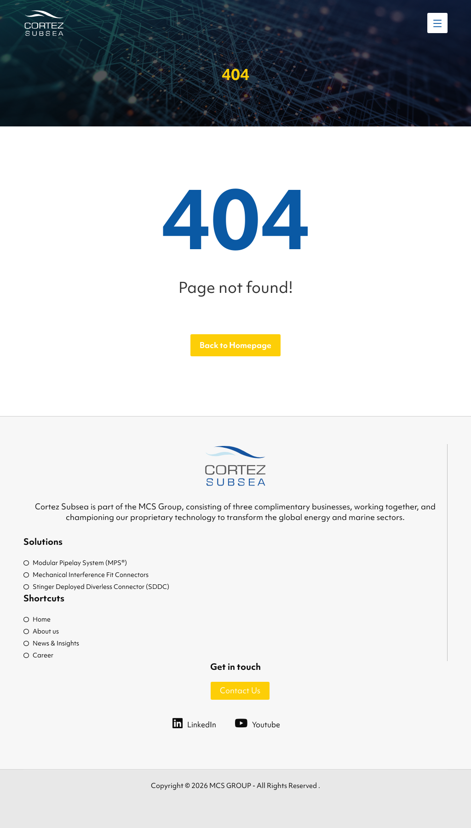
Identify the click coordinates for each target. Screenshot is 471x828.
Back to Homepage (235, 345)
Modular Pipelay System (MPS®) (75, 563)
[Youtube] (267, 722)
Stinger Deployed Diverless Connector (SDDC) (96, 586)
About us (41, 631)
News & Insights (51, 643)
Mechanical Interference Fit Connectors (86, 575)
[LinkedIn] (203, 722)
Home (37, 619)
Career (38, 655)
